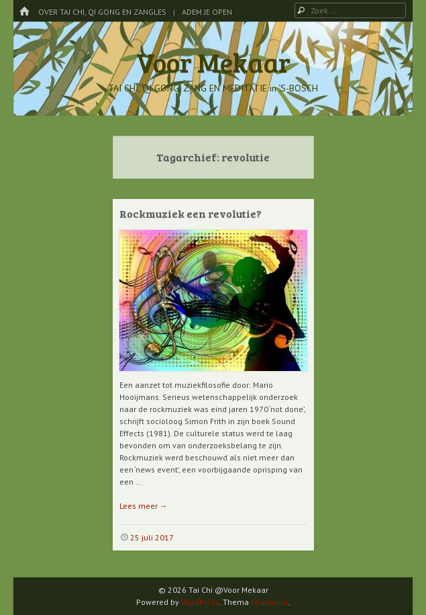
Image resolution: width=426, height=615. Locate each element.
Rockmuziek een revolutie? (190, 213)
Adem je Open (207, 12)
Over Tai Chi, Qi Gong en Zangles (102, 12)
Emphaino (269, 602)
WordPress (200, 602)
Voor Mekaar (213, 62)
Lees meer (143, 506)
